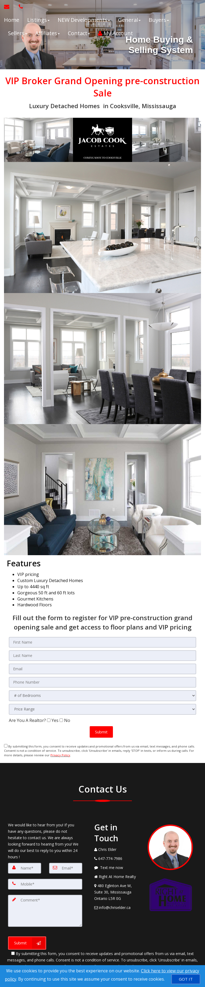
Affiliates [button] (47, 33)
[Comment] (45, 910)
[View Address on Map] (117, 891)
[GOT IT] (185, 979)
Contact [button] (79, 33)
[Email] (65, 867)
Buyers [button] (159, 19)
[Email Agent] (9, 6)
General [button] (129, 19)
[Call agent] (19, 6)
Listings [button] (38, 19)
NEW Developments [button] (84, 19)
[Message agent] (117, 867)
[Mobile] (45, 883)
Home (11, 19)
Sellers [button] (17, 33)
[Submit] (27, 942)
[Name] (24, 867)
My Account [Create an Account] (115, 33)
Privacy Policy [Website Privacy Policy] (60, 755)
